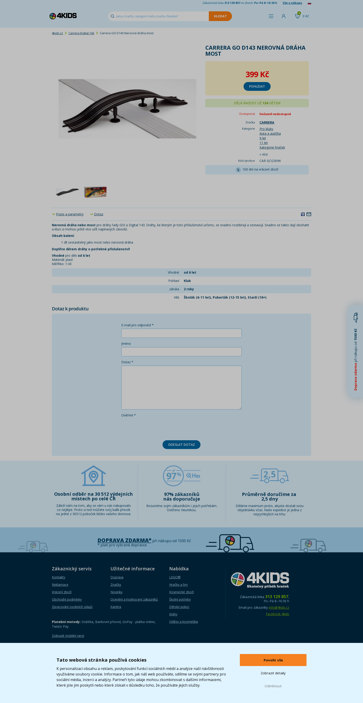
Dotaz (98, 214)
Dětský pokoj (179, 607)
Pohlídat (257, 86)
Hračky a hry (178, 584)
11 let (264, 143)
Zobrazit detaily (273, 673)
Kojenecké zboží (181, 592)
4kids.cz (57, 33)
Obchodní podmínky (67, 599)
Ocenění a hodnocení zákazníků (134, 599)
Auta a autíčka (270, 133)
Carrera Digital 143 (81, 33)
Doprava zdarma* (124, 540)
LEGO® (175, 577)
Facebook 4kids (277, 614)
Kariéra (115, 607)
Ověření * (128, 415)
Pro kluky (266, 129)
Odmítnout (273, 686)
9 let (263, 138)
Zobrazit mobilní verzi (68, 635)
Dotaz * (127, 362)
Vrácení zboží (62, 592)
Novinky (116, 592)
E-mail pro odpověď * (137, 325)
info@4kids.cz (279, 607)
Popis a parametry (70, 214)
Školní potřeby (180, 599)
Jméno (126, 343)
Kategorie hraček (272, 147)
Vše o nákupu (292, 3)
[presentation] (156, 428)
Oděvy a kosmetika (183, 621)
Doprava (116, 577)
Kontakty (58, 577)
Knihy (173, 614)
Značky (115, 584)
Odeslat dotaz (181, 444)
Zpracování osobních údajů (72, 607)
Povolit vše (273, 660)
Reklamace (60, 584)
